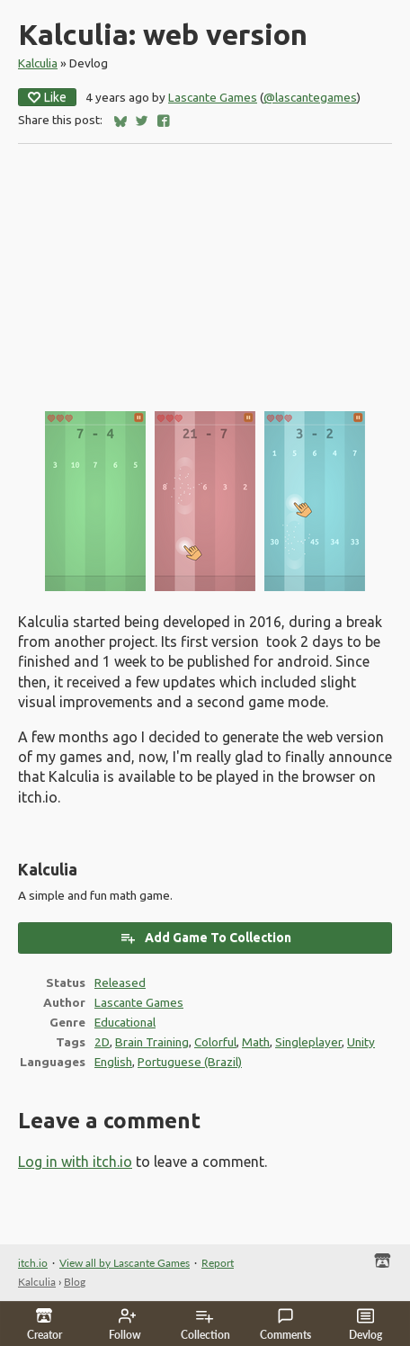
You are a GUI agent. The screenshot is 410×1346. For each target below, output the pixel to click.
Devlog (365, 1324)
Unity (361, 1042)
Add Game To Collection (205, 937)
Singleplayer (308, 1042)
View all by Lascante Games (124, 1263)
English (113, 1061)
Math (256, 1042)
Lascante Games (212, 97)
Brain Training (152, 1042)
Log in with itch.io (75, 1161)
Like (47, 97)
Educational (125, 1022)
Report (217, 1263)
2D (102, 1042)
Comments (285, 1324)
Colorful (215, 1042)
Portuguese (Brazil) (190, 1061)
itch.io (33, 1263)
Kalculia (38, 63)
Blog (74, 1281)
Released (120, 982)
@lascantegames (310, 97)
